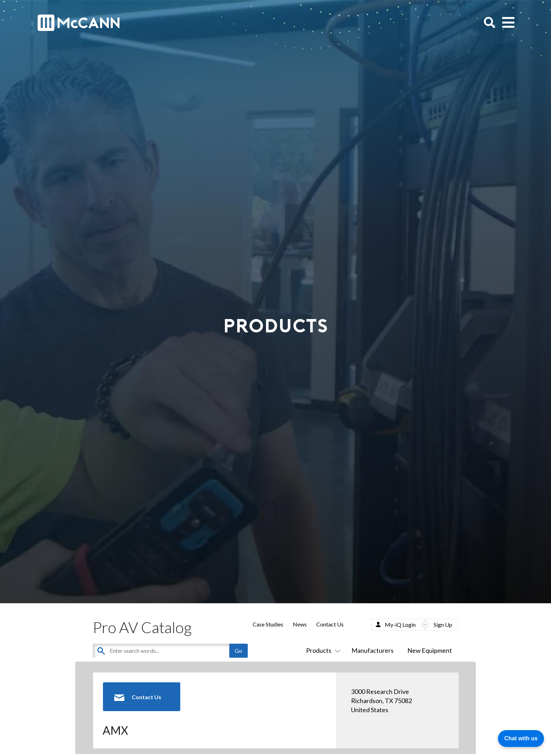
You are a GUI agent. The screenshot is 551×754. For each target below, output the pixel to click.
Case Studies (268, 624)
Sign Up (443, 624)
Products (322, 650)
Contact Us (330, 624)
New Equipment (429, 650)
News (300, 624)
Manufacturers (372, 650)
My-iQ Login (400, 624)
